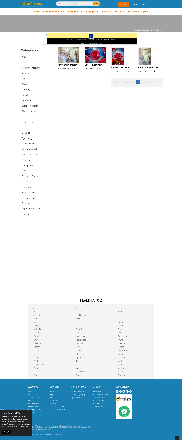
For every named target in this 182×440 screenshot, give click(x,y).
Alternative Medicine (31, 67)
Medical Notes (74, 11)
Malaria (79, 368)
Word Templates (99, 400)
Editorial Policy (34, 406)
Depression (38, 364)
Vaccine (121, 357)
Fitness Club (27, 122)
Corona (36, 354)
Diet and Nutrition (30, 105)
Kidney (79, 361)
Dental (25, 95)
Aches (36, 308)
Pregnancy (122, 315)
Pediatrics (26, 187)
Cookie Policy (33, 403)
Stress (120, 325)
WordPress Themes (100, 403)
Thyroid (121, 339)
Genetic (79, 329)
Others (25, 170)
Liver (78, 364)
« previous (128, 82)
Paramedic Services (30, 176)
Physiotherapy (28, 197)
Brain (35, 339)
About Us (32, 391)
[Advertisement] (91, 21)
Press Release (55, 400)
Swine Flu (122, 332)
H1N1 (78, 332)
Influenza (80, 354)
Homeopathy (28, 143)
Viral (120, 361)
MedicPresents (45, 434)
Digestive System (29, 111)
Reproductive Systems (32, 208)
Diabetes (37, 368)
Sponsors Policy (77, 397)
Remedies (122, 318)
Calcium (37, 343)
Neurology (26, 160)
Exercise (79, 311)
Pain (120, 308)
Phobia (121, 311)
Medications (81, 371)
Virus (120, 364)
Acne (35, 311)
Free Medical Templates (112, 11)
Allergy (25, 62)
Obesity (79, 375)
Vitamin (121, 368)
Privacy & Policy (34, 400)
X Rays (121, 371)
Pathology (26, 181)
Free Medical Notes (100, 394)
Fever (78, 318)
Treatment (122, 343)
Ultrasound (123, 350)
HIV (77, 346)
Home (36, 11)
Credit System (98, 406)
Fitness (79, 322)
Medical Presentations (53, 11)
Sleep (120, 322)
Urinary (121, 354)
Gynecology (27, 138)
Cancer (25, 84)
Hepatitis (80, 343)
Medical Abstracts (30, 149)
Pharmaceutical (29, 192)
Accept (6, 432)
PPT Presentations (100, 391)
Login (134, 4)
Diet (35, 371)
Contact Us (32, 394)
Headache (80, 336)
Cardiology (26, 89)
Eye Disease (81, 315)
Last (154, 82)
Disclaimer (32, 412)
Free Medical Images (137, 11)
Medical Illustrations (31, 154)
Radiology (26, 203)
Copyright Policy (34, 409)
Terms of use (33, 397)
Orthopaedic (27, 165)
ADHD (36, 318)
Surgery (25, 214)
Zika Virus (122, 375)
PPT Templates (99, 397)
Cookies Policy (11, 412)
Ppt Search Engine (57, 406)
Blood (24, 78)
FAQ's (52, 397)
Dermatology (27, 100)
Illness (78, 350)
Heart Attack (81, 339)
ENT (24, 116)
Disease (37, 375)
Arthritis (25, 73)
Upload (123, 4)
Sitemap (53, 403)
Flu (23, 127)
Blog (51, 394)
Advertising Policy (78, 394)
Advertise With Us (78, 391)
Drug (78, 308)
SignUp (143, 4)
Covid (36, 357)
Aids (24, 57)
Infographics (91, 11)
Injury (78, 357)
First (117, 82)
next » (145, 82)
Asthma (36, 332)
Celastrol (37, 350)
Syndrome (122, 336)
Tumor (121, 346)
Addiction (37, 315)
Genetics (26, 132)
